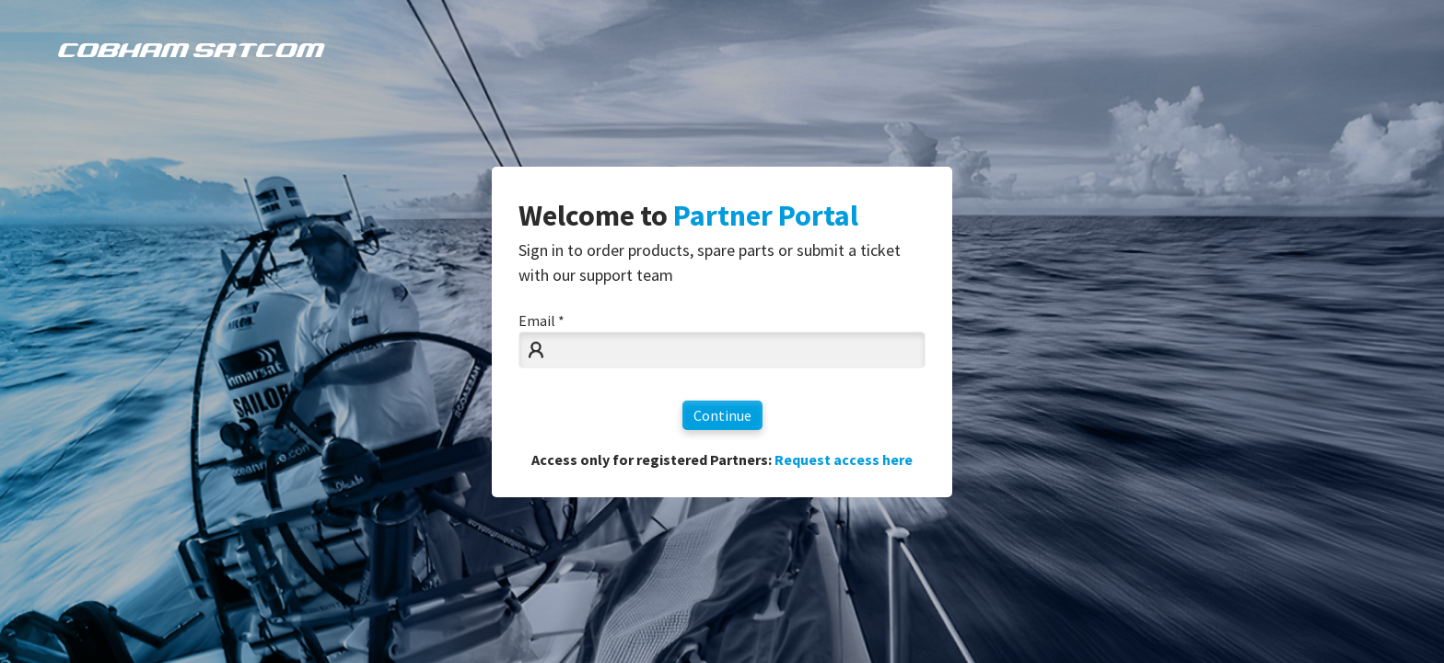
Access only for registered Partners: (722, 459)
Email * (541, 320)
